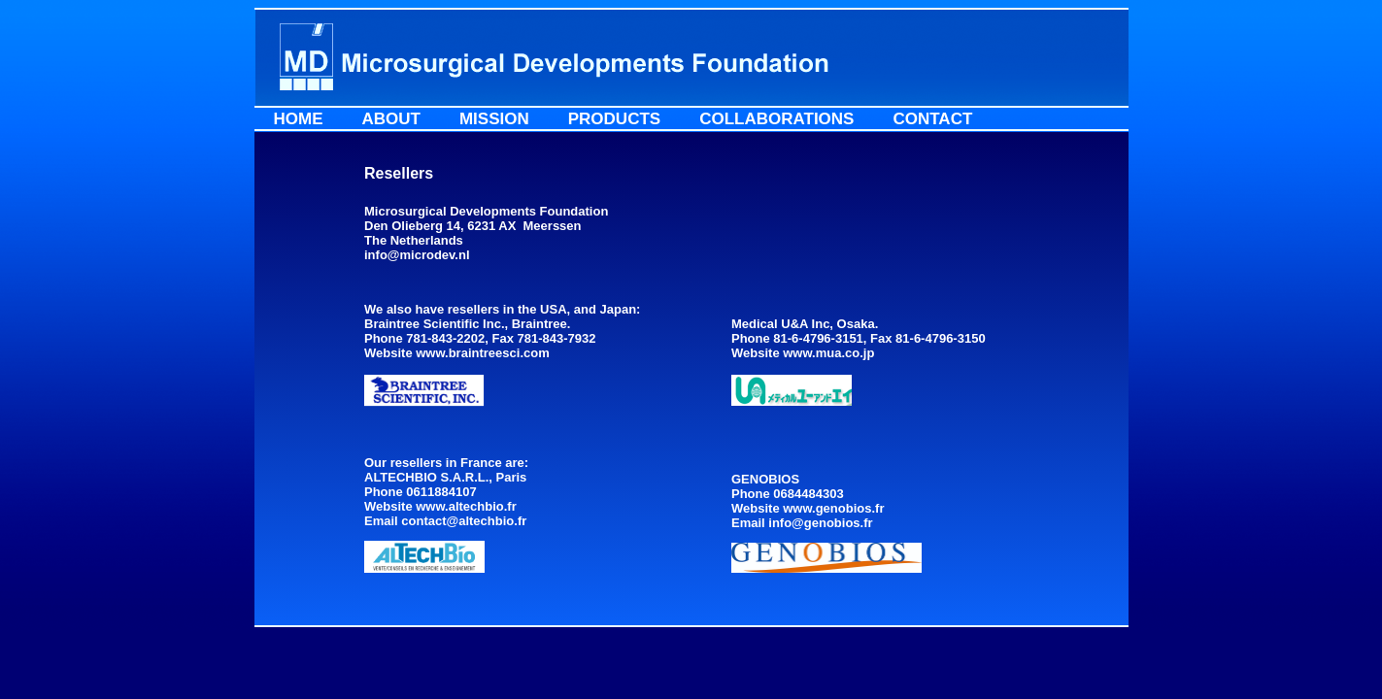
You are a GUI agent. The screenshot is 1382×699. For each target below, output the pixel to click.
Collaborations (776, 119)
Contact (932, 119)
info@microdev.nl (417, 255)
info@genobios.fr (820, 523)
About (391, 119)
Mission (494, 119)
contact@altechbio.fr (463, 521)
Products (614, 119)
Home (298, 119)
